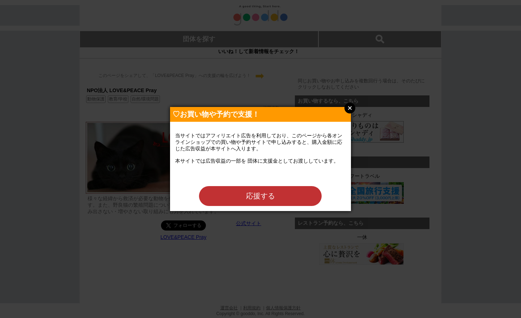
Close (349, 108)
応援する (260, 196)
